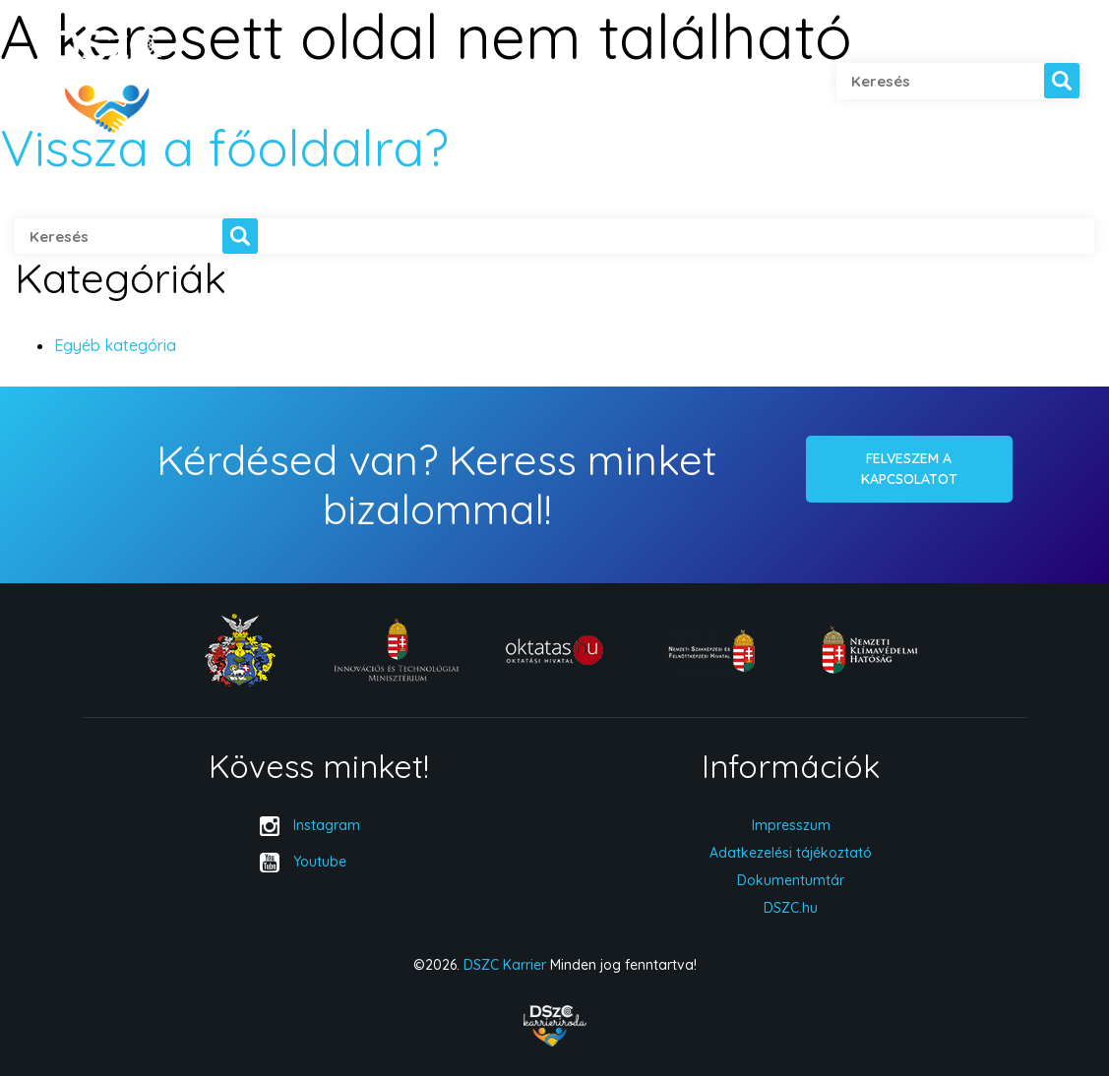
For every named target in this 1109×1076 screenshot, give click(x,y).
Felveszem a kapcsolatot (909, 468)
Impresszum (791, 825)
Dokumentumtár (790, 880)
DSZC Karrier (504, 965)
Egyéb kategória (115, 345)
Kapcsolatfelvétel (742, 81)
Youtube (319, 861)
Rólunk (237, 81)
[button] (1061, 80)
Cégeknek (491, 81)
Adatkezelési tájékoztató (790, 853)
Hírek (602, 81)
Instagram (326, 825)
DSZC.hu (791, 908)
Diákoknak (359, 81)
